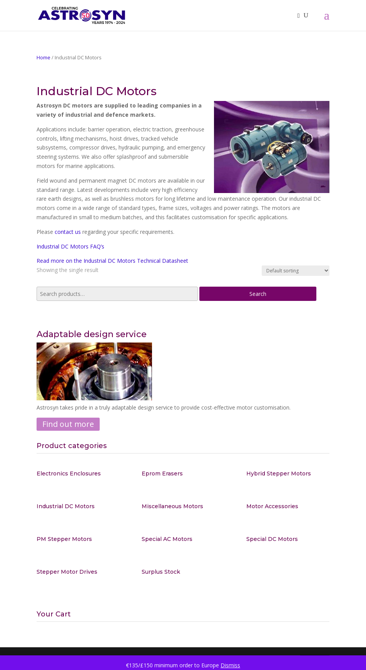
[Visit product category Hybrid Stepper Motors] (287, 473)
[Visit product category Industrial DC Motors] (78, 506)
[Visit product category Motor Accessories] (287, 506)
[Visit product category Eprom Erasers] (183, 473)
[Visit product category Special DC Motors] (287, 539)
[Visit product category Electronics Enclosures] (78, 473)
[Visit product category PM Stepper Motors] (78, 539)
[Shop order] (295, 270)
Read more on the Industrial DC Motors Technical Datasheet (112, 260)
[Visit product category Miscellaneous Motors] (183, 506)
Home (43, 57)
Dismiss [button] (230, 665)
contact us (68, 231)
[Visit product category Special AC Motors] (183, 539)
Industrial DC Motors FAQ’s (70, 246)
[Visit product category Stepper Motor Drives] (78, 571)
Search (257, 293)
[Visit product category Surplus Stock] (183, 571)
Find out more (68, 424)
